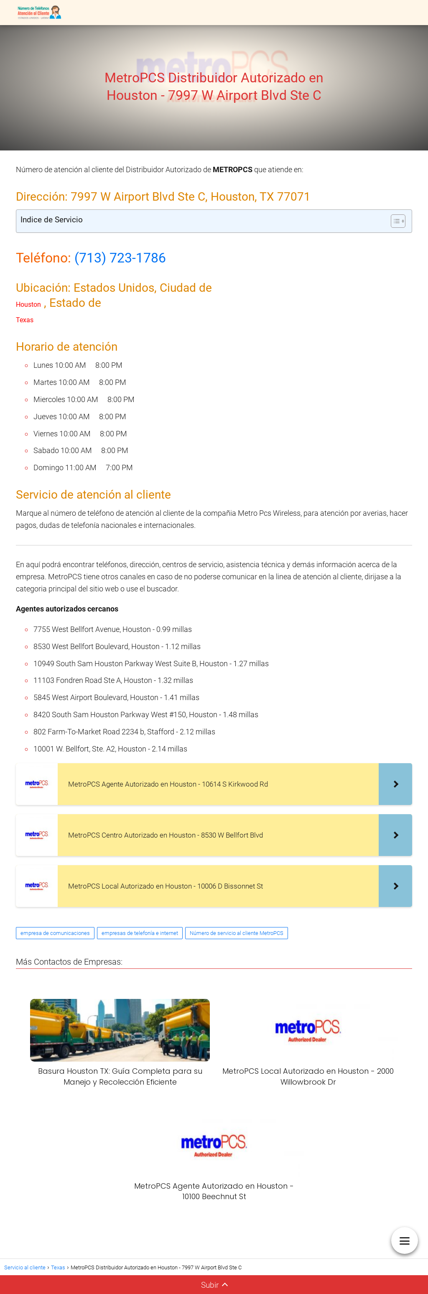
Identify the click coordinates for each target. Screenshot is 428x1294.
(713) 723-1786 (120, 258)
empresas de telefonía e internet (140, 933)
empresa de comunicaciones (55, 933)
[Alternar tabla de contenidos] (394, 221)
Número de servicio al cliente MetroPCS (236, 933)
